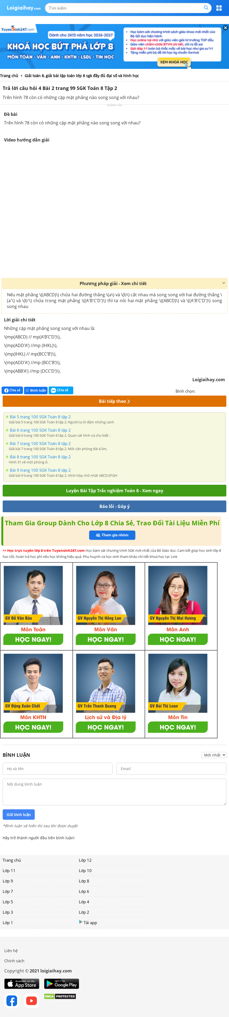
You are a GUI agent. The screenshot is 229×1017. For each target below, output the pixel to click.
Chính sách (14, 960)
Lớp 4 (84, 901)
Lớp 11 (9, 870)
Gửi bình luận (19, 815)
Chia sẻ (12, 390)
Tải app (88, 922)
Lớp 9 (8, 881)
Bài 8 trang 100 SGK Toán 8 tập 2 (40, 456)
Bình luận (36, 390)
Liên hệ (11, 950)
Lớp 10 (85, 870)
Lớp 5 (8, 901)
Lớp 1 (8, 922)
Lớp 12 (85, 860)
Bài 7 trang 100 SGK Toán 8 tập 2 (40, 443)
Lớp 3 (8, 912)
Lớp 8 (84, 881)
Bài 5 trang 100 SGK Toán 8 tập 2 (40, 416)
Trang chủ (12, 860)
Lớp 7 (8, 891)
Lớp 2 (84, 912)
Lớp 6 (84, 891)
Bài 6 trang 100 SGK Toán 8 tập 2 (40, 430)
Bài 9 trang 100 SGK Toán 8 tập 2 (40, 470)
